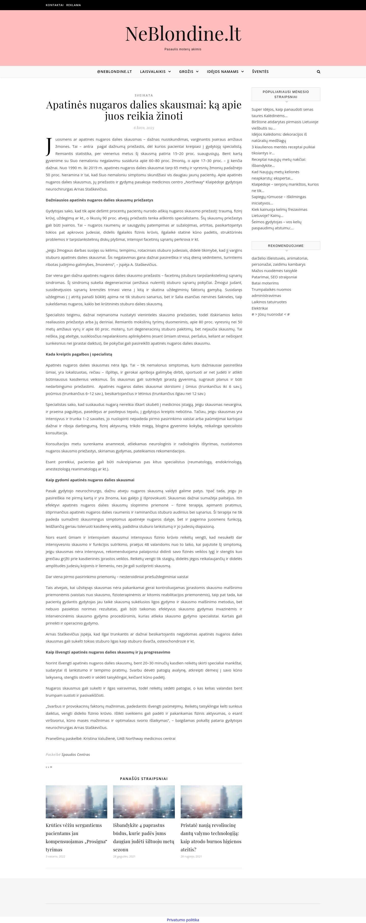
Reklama (73, 5)
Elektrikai (260, 308)
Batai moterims (265, 282)
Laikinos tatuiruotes (269, 301)
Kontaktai (55, 5)
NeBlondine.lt (183, 32)
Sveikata (144, 95)
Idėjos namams (223, 71)
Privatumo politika (183, 919)
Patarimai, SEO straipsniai (274, 276)
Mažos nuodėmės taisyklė (274, 270)
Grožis (186, 71)
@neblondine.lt (114, 71)
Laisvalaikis (153, 71)
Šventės (260, 71)
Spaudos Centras (76, 754)
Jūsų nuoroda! (270, 314)
